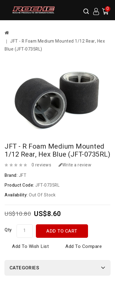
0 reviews (42, 165)
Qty (8, 230)
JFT (23, 175)
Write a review (75, 165)
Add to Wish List (30, 246)
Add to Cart (61, 231)
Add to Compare (83, 246)
